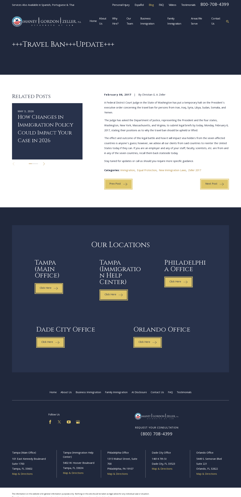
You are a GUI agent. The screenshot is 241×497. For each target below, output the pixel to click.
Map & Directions (22, 474)
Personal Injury (121, 5)
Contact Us (157, 392)
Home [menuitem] (93, 21)
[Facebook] (50, 422)
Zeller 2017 (194, 170)
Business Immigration (88, 392)
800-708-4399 (215, 4)
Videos (172, 5)
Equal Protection (147, 170)
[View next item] (43, 163)
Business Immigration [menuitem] (147, 21)
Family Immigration (116, 392)
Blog (151, 5)
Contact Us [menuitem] (215, 21)
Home (53, 392)
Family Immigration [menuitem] (174, 21)
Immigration (127, 170)
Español (139, 5)
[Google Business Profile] (78, 422)
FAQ (161, 5)
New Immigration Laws (172, 170)
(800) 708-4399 (156, 434)
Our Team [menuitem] (130, 21)
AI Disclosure (139, 392)
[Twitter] (59, 422)
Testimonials (188, 5)
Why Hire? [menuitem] (115, 21)
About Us (66, 392)
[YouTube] (69, 422)
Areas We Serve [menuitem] (196, 21)
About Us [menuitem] (102, 21)
